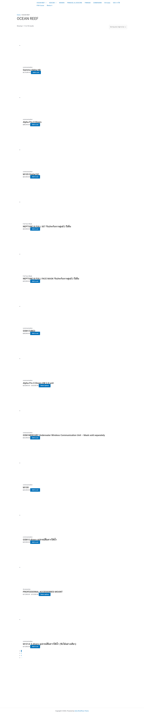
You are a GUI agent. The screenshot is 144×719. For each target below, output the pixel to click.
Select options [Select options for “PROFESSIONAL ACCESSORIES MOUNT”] (46, 594)
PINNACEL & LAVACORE (74, 3)
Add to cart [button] (37, 72)
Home (19, 15)
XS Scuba (107, 3)
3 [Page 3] (21, 655)
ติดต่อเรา (49, 5)
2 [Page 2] (21, 653)
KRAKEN (61, 3)
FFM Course (40, 5)
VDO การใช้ (116, 3)
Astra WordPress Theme (81, 711)
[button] (45, 2)
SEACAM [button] (52, 2)
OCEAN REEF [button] (41, 2)
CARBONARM (97, 3)
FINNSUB (87, 3)
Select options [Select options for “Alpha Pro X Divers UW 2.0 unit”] (46, 385)
